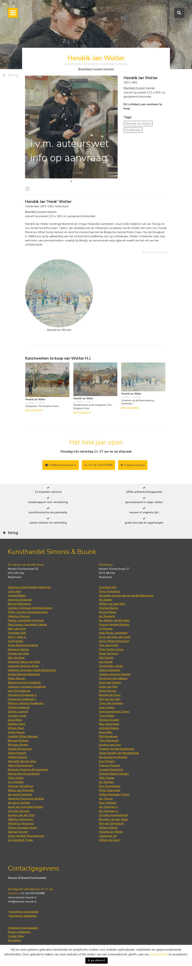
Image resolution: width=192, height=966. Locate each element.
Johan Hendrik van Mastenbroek (119, 753)
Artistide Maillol (109, 728)
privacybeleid (159, 954)
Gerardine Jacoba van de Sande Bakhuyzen (126, 595)
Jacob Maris (15, 720)
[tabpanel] (71, 154)
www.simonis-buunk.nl (22, 897)
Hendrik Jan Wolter (111, 832)
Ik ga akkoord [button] (96, 960)
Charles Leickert (18, 711)
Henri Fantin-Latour (111, 649)
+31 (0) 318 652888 (98, 465)
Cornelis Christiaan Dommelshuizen (30, 608)
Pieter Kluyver (16, 678)
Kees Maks (105, 732)
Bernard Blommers (19, 604)
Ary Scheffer (16, 782)
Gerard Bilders (17, 595)
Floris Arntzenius (109, 591)
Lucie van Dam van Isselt (114, 637)
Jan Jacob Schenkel (20, 794)
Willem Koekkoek (19, 707)
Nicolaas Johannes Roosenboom (28, 769)
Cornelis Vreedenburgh (113, 815)
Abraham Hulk (17, 633)
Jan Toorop (106, 798)
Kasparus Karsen (18, 649)
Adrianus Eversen (19, 616)
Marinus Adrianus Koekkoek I (26, 703)
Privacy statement (19, 932)
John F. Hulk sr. (17, 637)
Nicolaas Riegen (18, 745)
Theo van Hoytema (111, 703)
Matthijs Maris (16, 724)
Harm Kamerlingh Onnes (114, 711)
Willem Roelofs (17, 757)
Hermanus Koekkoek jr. (22, 699)
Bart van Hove (17, 629)
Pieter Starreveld (109, 790)
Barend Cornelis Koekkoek (24, 682)
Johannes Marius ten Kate (24, 662)
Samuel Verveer (18, 832)
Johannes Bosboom (20, 600)
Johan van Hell (108, 687)
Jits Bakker (105, 600)
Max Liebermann (109, 724)
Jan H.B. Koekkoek (19, 691)
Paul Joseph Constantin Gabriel (27, 624)
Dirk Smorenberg (109, 786)
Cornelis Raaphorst (111, 769)
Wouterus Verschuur (21, 823)
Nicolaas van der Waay (113, 819)
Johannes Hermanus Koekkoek (27, 687)
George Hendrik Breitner (114, 624)
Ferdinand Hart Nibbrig (113, 678)
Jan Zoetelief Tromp (20, 840)
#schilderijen (133, 130)
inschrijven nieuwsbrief (23, 912)
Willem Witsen (108, 827)
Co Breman (106, 629)
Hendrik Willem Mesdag (23, 736)
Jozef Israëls (15, 641)
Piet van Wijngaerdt (111, 823)
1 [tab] (71, 181)
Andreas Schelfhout (20, 786)
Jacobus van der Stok (21, 815)
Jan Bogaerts (107, 616)
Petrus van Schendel (21, 790)
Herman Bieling (108, 608)
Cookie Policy (16, 936)
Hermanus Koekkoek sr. (22, 695)
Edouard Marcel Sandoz (114, 774)
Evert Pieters (107, 761)
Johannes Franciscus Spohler (26, 798)
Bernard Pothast (18, 740)
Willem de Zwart (109, 840)
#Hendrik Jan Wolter (138, 124)
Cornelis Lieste (17, 716)
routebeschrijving (133, 465)
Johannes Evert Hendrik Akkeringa (29, 587)
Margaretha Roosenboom (24, 774)
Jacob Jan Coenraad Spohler (25, 807)
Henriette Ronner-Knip (22, 761)
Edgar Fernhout (108, 653)
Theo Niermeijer (109, 740)
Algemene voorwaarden (23, 928)
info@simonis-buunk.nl (22, 901)
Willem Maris (16, 728)
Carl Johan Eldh (108, 645)
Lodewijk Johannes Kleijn (23, 666)
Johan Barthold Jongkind (23, 645)
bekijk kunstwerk (34, 410)
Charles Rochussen (20, 749)
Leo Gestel (106, 662)
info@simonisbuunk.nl (60, 465)
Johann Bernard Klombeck (24, 674)
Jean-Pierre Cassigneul (113, 633)
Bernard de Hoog (109, 695)
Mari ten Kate (16, 658)
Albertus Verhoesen (20, 819)
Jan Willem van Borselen (114, 620)
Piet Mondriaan (108, 736)
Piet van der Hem (109, 699)
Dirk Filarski (106, 658)
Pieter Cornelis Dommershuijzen (28, 612)
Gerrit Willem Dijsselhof (114, 641)
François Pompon (109, 765)
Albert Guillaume (109, 670)
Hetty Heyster (108, 691)
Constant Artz (108, 587)
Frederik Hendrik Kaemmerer (116, 749)
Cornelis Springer (19, 811)
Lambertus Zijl (108, 836)
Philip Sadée (15, 778)
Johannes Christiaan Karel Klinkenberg (32, 670)
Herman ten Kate (18, 653)
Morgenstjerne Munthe (113, 757)
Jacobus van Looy (110, 745)
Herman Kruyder (109, 720)
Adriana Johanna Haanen (114, 674)
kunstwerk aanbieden (22, 916)
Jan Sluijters (106, 782)
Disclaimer (14, 940)
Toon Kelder (106, 716)
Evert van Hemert (110, 682)
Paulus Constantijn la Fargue (26, 620)
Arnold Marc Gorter (111, 666)
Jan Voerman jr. (108, 807)
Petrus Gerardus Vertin (22, 827)
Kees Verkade (107, 803)
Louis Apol (14, 591)
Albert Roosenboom (20, 765)
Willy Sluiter (107, 778)
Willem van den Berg (112, 604)
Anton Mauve (16, 732)
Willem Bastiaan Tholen (114, 794)
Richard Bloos (107, 612)
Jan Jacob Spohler (19, 803)
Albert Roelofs (17, 753)
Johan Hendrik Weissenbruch (26, 836)
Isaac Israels (107, 707)
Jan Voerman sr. (109, 811)
